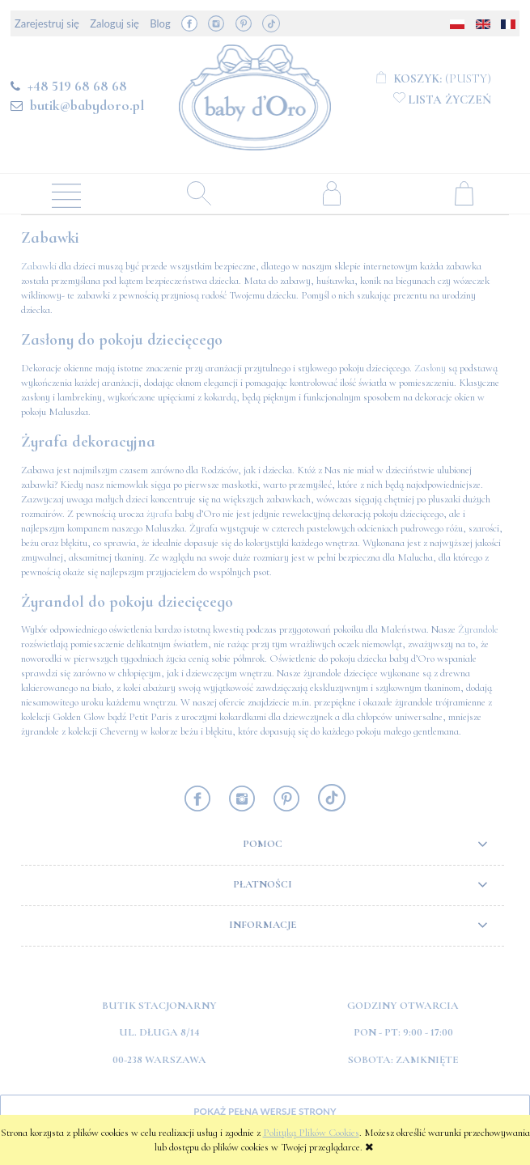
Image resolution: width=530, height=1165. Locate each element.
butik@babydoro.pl (87, 105)
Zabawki (39, 266)
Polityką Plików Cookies (311, 1132)
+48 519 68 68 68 (77, 86)
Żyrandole (478, 629)
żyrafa (159, 513)
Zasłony (430, 368)
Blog (160, 23)
